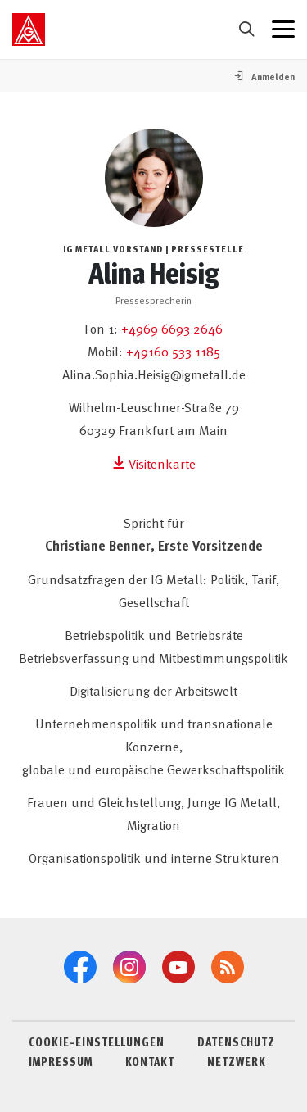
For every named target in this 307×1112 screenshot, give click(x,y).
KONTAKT (149, 1061)
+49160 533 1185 (173, 351)
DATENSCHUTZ (236, 1041)
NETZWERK (236, 1061)
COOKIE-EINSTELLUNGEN (97, 1041)
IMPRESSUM (61, 1061)
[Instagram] (129, 967)
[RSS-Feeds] (227, 967)
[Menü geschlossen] (283, 29)
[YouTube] (178, 967)
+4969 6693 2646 (172, 328)
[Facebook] (80, 967)
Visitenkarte (154, 463)
